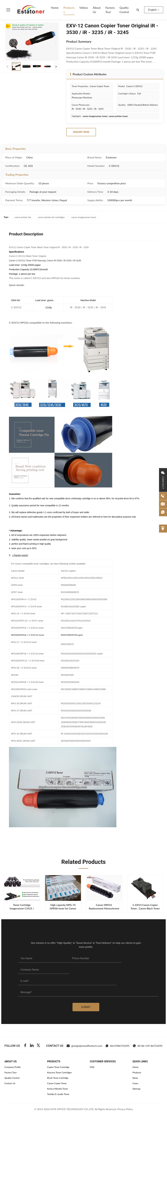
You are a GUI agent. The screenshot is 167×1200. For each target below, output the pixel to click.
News (135, 1077)
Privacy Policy (125, 1109)
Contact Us (9, 1083)
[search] (138, 9)
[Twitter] (38, 1045)
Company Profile (12, 1067)
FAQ (92, 1067)
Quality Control (124, 10)
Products (69, 7)
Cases (135, 1083)
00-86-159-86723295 (148, 1045)
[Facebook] (25, 1045)
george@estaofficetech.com (84, 1045)
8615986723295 (117, 1045)
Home (55, 7)
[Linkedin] (32, 1045)
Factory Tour (110, 10)
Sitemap (136, 1088)
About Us (97, 10)
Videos (83, 7)
